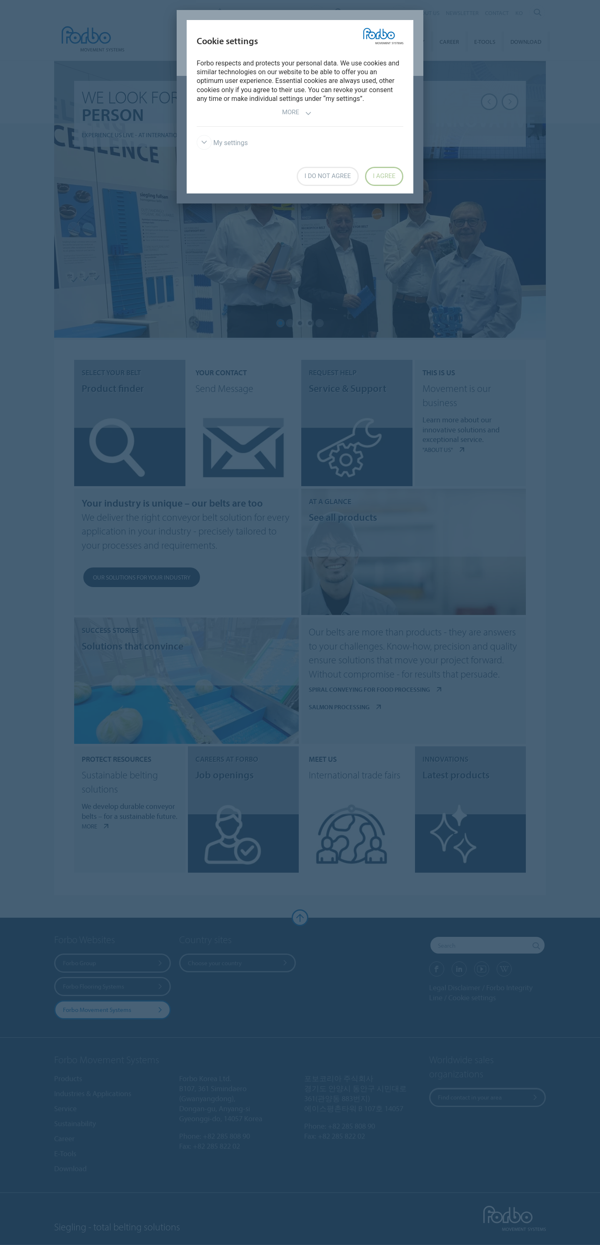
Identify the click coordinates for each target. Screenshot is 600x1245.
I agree (384, 176)
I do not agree (328, 176)
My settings (222, 143)
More (297, 113)
